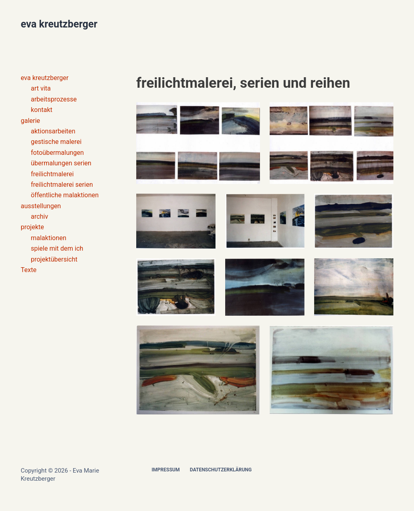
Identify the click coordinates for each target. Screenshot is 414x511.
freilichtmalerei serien (62, 184)
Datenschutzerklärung (220, 470)
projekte (32, 227)
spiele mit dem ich (57, 248)
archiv (39, 216)
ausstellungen (41, 206)
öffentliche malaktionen (65, 195)
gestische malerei (56, 142)
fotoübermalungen (57, 152)
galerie (30, 121)
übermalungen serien (61, 163)
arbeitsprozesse (54, 99)
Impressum (166, 470)
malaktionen (48, 238)
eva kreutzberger (59, 24)
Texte (28, 270)
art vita (41, 88)
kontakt (41, 110)
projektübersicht (54, 259)
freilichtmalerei (52, 174)
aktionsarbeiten (53, 131)
